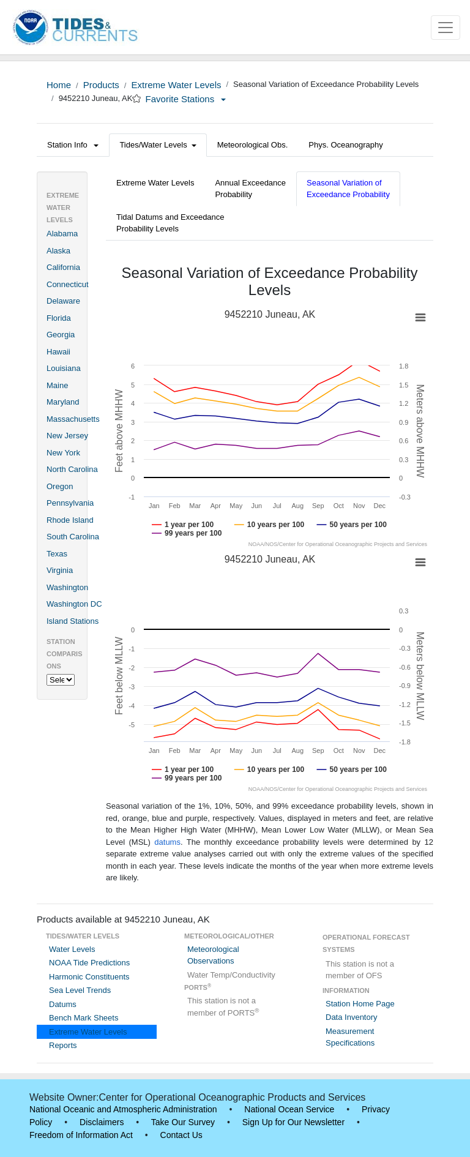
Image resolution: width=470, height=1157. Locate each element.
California (63, 267)
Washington (67, 587)
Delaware (63, 300)
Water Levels (72, 949)
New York (63, 452)
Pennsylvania (70, 502)
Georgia (61, 334)
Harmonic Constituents (89, 976)
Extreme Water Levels (176, 85)
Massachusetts (73, 419)
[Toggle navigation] (445, 27)
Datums (62, 1004)
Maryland (63, 401)
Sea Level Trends (80, 990)
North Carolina (72, 469)
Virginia (60, 570)
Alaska (58, 250)
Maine (57, 385)
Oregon (60, 486)
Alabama (62, 233)
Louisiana (64, 368)
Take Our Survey (183, 1122)
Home (59, 85)
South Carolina (73, 536)
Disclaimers (102, 1122)
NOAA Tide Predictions (89, 962)
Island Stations (73, 621)
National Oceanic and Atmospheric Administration (123, 1109)
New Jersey (67, 435)
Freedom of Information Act (81, 1135)
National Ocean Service (289, 1109)
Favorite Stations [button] (186, 99)
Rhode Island (70, 520)
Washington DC (74, 603)
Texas (57, 553)
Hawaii (58, 351)
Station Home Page (360, 1003)
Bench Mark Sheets (83, 1017)
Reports (63, 1045)
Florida (59, 318)
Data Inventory (352, 1017)
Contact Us (181, 1135)
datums (167, 842)
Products (101, 85)
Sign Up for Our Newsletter (293, 1122)
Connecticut (68, 284)
